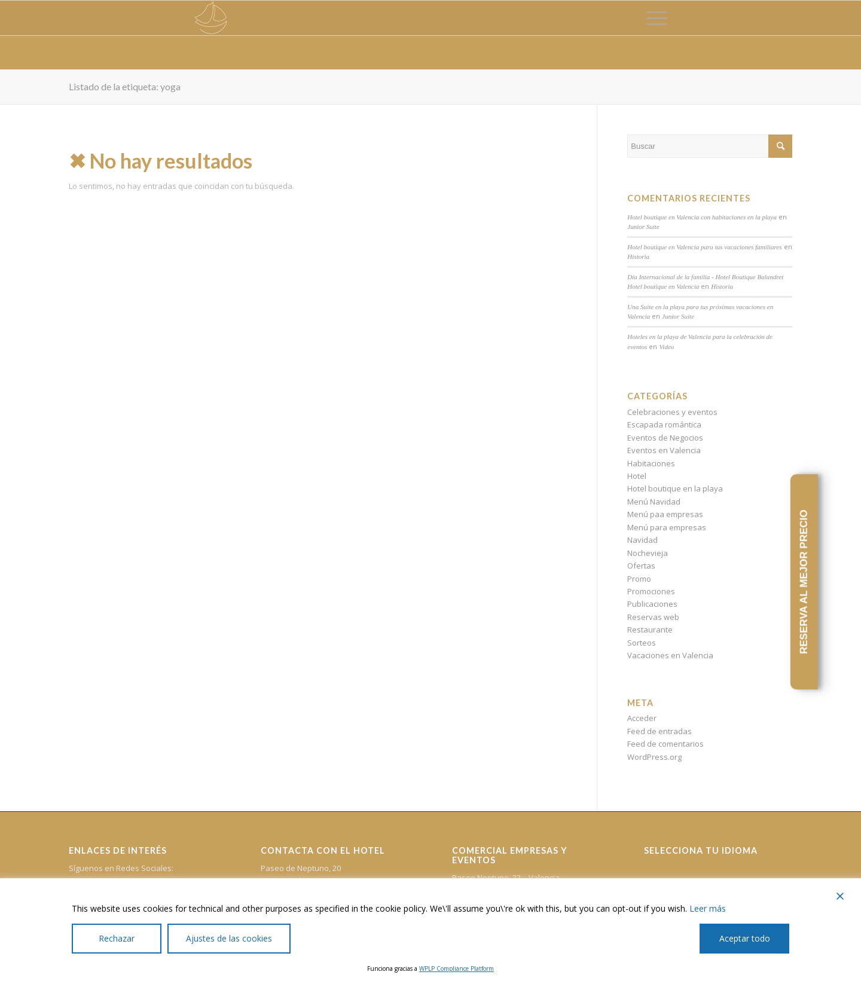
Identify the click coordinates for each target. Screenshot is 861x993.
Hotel (636, 475)
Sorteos (641, 642)
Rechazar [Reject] (117, 938)
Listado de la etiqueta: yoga (125, 86)
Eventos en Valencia (664, 450)
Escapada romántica (664, 424)
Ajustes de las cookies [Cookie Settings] (229, 938)
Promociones (651, 591)
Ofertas (641, 565)
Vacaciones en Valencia (670, 655)
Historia (638, 256)
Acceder (642, 718)
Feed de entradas (659, 731)
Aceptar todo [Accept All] (744, 938)
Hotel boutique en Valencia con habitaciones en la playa (702, 217)
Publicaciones (652, 603)
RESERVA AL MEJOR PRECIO (804, 582)
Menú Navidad (653, 501)
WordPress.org (654, 756)
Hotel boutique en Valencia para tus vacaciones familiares (704, 246)
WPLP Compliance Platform (456, 968)
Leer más (707, 908)
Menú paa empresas (665, 514)
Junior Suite (643, 226)
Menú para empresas (666, 527)
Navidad (642, 539)
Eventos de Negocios (665, 437)
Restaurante (650, 629)
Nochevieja (647, 553)
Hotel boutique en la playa (675, 488)
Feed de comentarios (665, 743)
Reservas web (653, 617)
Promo (639, 578)
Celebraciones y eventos (672, 412)
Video (666, 346)
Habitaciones (651, 463)
